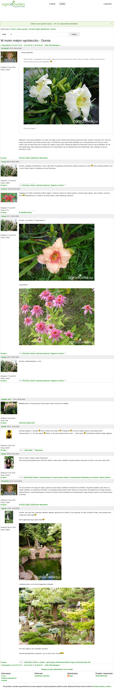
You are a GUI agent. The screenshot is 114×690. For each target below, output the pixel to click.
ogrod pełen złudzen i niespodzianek (67, 477)
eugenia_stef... (6, 399)
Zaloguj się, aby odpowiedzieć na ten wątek (57, 669)
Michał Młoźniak (101, 676)
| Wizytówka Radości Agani (65, 662)
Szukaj (74, 34)
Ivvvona (4, 189)
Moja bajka (28, 450)
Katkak (3, 426)
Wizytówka (44, 158)
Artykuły (52, 4)
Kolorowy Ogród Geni (27, 423)
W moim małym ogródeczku (29, 158)
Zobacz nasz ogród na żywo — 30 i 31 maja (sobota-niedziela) (53, 24)
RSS (70, 676)
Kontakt (4, 680)
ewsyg (3, 162)
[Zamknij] (111, 23)
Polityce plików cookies (102, 686)
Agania (3, 508)
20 (39, 45)
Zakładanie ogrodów (42, 676)
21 (42, 45)
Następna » (56, 45)
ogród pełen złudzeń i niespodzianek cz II (39, 477)
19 (37, 45)
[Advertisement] (57, 14)
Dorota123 (5, 48)
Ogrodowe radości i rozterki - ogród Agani (39, 662)
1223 (50, 45)
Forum (62, 4)
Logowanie (108, 4)
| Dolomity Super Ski (82, 662)
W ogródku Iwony (25, 212)
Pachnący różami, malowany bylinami (36, 185)
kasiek (3, 454)
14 (27, 45)
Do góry (3, 158)
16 (31, 45)
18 (35, 45)
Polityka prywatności (9, 678)
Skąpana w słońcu (57, 185)
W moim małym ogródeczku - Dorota (42, 29)
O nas (3, 676)
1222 (46, 45)
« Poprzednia (5, 45)
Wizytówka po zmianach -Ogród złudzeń (95, 477)
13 (25, 45)
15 (29, 45)
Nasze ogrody (22, 29)
